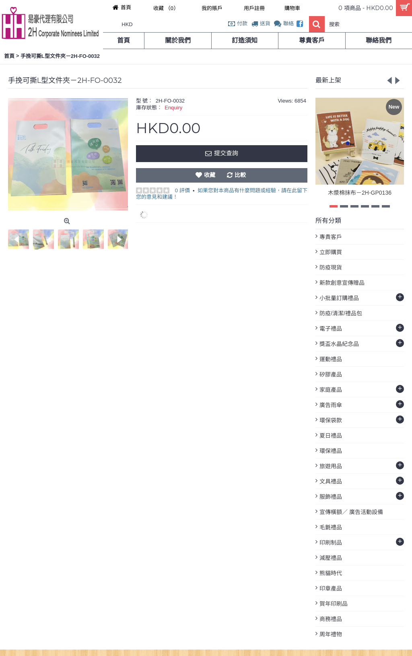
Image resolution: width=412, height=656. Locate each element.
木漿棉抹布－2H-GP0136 (359, 192)
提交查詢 (221, 153)
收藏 (209, 175)
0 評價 (182, 190)
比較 (240, 175)
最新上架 (328, 80)
